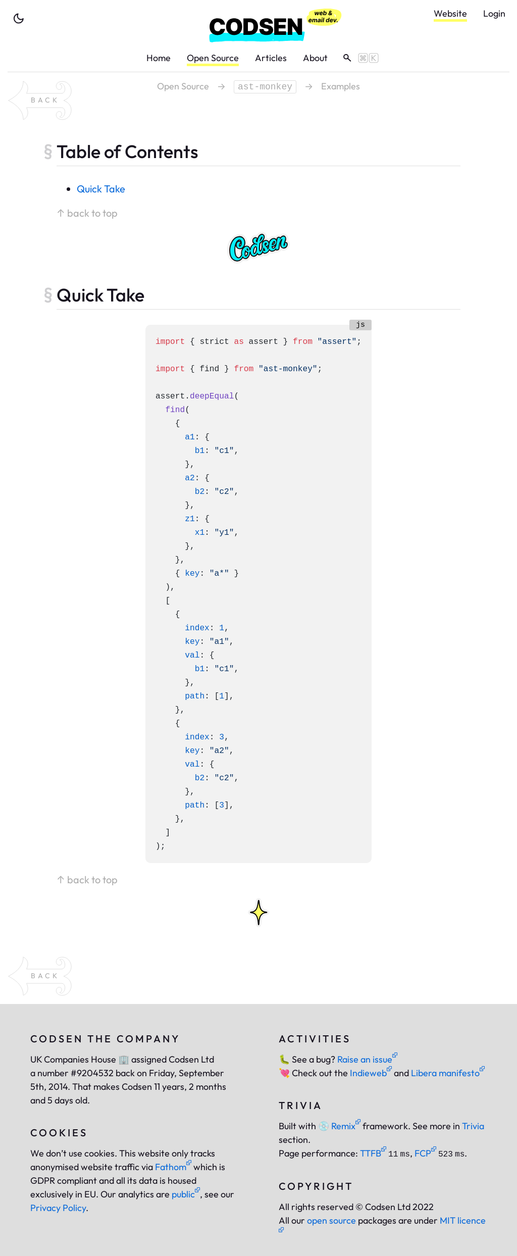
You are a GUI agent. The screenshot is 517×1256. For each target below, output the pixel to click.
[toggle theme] (19, 19)
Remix (339, 1126)
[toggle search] (357, 58)
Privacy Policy (58, 1208)
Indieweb (371, 1073)
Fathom (173, 1167)
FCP (425, 1153)
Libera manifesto (448, 1073)
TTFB (373, 1153)
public (186, 1194)
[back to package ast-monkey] (40, 100)
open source (331, 1220)
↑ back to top (87, 213)
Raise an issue (367, 1059)
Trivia (473, 1126)
